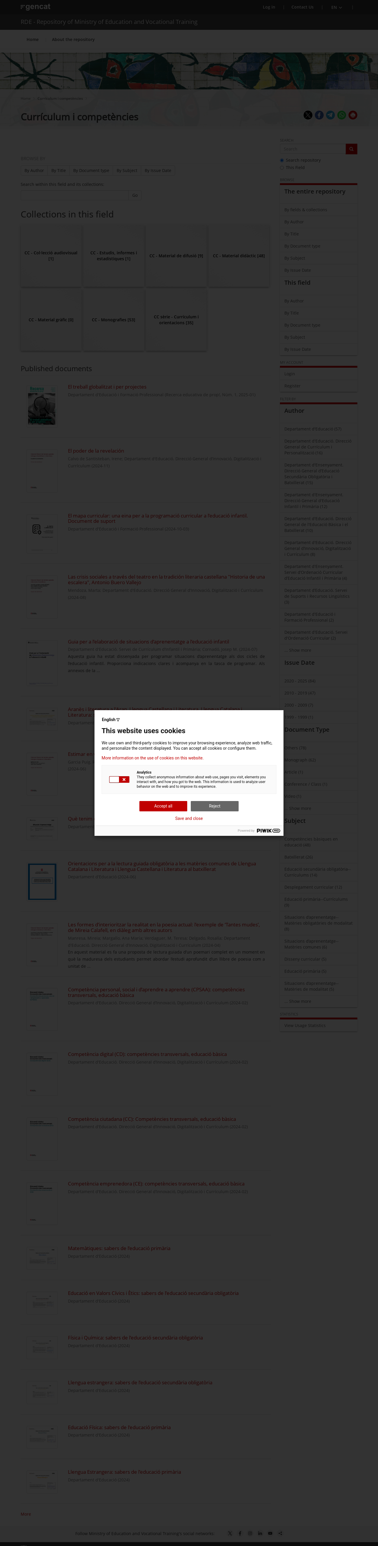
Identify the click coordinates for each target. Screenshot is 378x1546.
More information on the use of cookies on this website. (153, 758)
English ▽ (111, 719)
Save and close (189, 818)
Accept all (163, 806)
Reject (215, 806)
